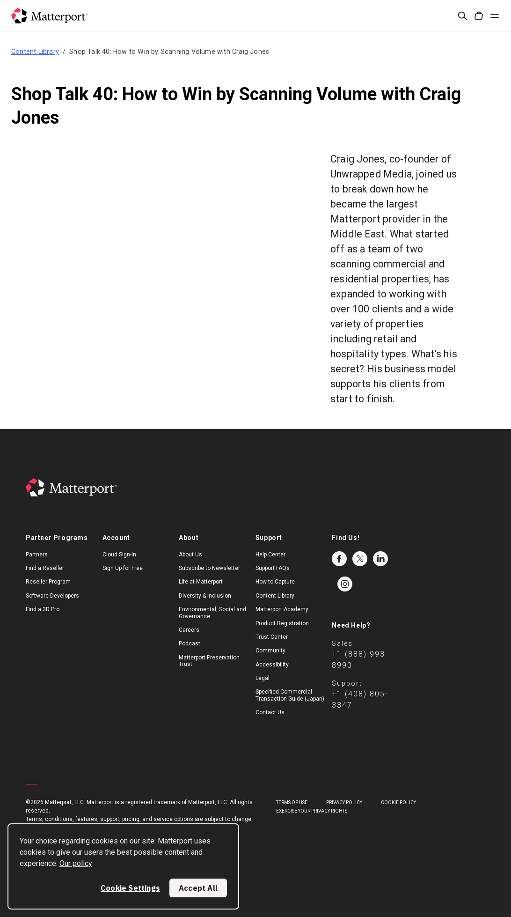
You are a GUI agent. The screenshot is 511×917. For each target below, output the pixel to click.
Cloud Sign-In (119, 554)
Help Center (270, 554)
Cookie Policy (398, 802)
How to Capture (275, 581)
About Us (190, 554)
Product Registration (282, 623)
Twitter (359, 558)
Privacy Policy (344, 802)
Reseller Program (48, 581)
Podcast (189, 643)
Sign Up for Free (122, 568)
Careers (189, 630)
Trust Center (272, 637)
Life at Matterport (201, 581)
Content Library (35, 51)
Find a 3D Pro (42, 609)
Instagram (344, 584)
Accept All (198, 888)
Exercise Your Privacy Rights (311, 810)
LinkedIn (380, 558)
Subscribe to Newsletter (209, 568)
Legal (263, 678)
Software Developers (52, 595)
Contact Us (270, 712)
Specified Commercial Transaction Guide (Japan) (290, 695)
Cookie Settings (130, 888)
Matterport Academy (282, 609)
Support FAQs (273, 568)
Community (270, 650)
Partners (37, 554)
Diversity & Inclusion (205, 595)
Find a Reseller (45, 568)
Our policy (75, 863)
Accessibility (272, 664)
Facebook (339, 558)
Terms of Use (291, 802)
